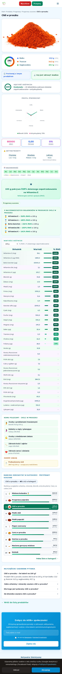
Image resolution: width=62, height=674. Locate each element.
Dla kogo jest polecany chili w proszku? (31, 589)
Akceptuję (46, 670)
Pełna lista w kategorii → (47, 559)
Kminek (15, 552)
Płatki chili (16, 513)
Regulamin (28, 637)
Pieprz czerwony (19, 526)
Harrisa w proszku (19, 539)
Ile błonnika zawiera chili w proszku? (31, 594)
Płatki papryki (18, 519)
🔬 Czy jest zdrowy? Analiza (46, 75)
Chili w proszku (18, 506)
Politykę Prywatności (40, 637)
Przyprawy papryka (20, 500)
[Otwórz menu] (58, 3)
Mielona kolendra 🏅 (20, 493)
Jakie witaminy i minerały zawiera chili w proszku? (31, 584)
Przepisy (37, 4)
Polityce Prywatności (47, 664)
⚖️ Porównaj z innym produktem (13, 75)
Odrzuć (16, 670)
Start (3, 12)
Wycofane (25, 4)
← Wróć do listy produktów (15, 602)
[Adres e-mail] (31, 632)
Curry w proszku (19, 533)
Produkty (9, 12)
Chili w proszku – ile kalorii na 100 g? (31, 573)
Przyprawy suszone (29, 12)
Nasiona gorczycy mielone (23, 546)
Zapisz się (31, 644)
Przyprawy (17, 12)
